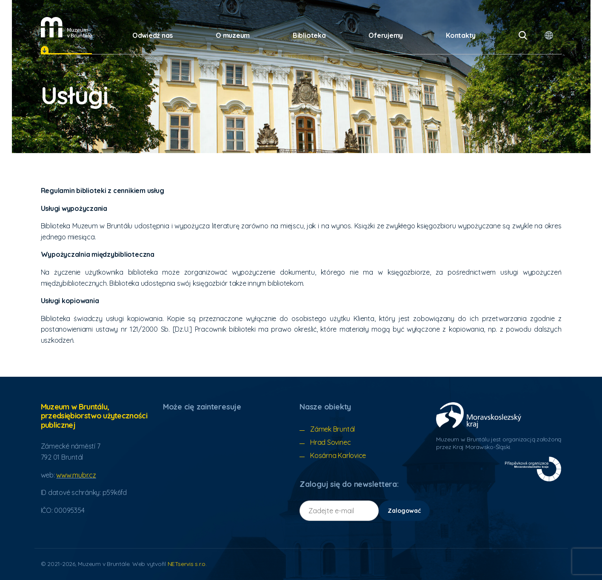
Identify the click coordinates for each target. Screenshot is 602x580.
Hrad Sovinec (330, 442)
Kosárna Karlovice (338, 455)
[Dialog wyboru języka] (549, 35)
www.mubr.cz (76, 475)
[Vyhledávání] (523, 35)
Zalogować (404, 511)
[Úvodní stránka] (66, 27)
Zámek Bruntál (332, 429)
